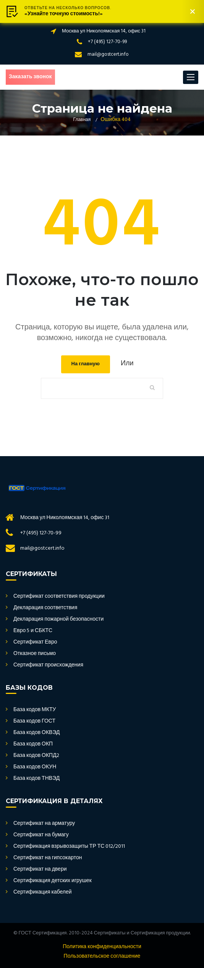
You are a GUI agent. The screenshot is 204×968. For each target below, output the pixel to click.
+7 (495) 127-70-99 (107, 42)
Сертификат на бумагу (41, 835)
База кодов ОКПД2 (36, 756)
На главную (85, 364)
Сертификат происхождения (48, 665)
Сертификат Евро (35, 642)
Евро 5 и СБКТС (32, 631)
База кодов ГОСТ (34, 721)
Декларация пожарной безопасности (58, 619)
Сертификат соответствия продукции (59, 596)
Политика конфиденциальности (102, 947)
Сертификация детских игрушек (52, 881)
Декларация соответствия (45, 608)
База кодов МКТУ (34, 710)
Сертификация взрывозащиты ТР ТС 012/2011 (69, 846)
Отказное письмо (34, 654)
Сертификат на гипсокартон (47, 858)
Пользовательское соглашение (102, 956)
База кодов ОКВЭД (36, 733)
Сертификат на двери (39, 869)
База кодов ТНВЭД (36, 778)
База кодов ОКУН (34, 767)
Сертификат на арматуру (44, 824)
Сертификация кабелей (42, 892)
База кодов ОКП (33, 744)
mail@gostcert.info (108, 54)
